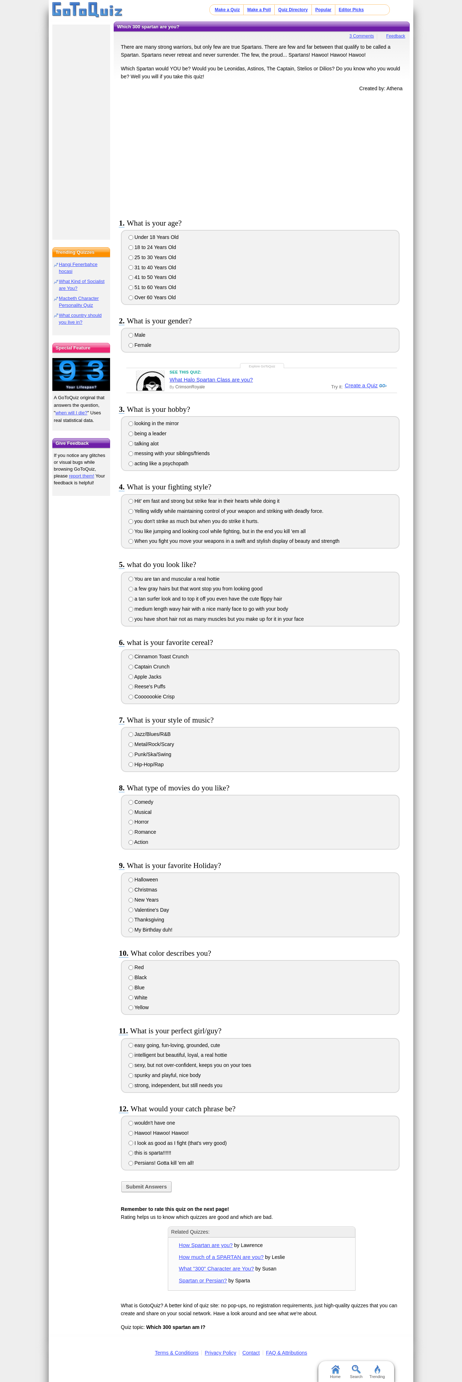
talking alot (143, 443)
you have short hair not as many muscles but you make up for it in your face (216, 619)
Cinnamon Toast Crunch (158, 656)
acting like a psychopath (158, 463)
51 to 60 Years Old (152, 287)
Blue (136, 987)
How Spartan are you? (206, 1245)
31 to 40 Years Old (152, 267)
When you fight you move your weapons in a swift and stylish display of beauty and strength (234, 541)
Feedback (395, 36)
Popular (323, 9)
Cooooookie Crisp (151, 696)
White (138, 997)
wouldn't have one (151, 1123)
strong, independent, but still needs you (175, 1085)
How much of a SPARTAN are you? (221, 1257)
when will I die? (71, 412)
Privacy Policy (220, 1353)
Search (356, 1372)
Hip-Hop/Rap (146, 764)
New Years (143, 900)
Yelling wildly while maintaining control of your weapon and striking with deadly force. (226, 511)
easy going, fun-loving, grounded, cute (174, 1045)
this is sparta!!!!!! (149, 1153)
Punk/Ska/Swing (149, 754)
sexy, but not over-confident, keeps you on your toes (189, 1065)
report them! (81, 476)
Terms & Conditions (177, 1353)
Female (140, 345)
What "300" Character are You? (216, 1268)
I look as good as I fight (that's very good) (177, 1143)
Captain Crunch (149, 667)
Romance (142, 832)
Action (138, 842)
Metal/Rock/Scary (151, 744)
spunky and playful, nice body (164, 1075)
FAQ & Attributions (286, 1353)
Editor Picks (351, 9)
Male (136, 335)
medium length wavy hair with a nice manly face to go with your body (208, 609)
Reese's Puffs (147, 686)
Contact (251, 1353)
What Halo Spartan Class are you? (211, 379)
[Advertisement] (261, 153)
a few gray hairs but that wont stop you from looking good (195, 589)
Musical (140, 812)
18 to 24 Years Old (152, 247)
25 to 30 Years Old (152, 257)
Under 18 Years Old (153, 237)
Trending (377, 1372)
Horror (138, 822)
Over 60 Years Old (152, 297)
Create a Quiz (360, 385)
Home (335, 1372)
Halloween (143, 879)
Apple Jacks (145, 677)
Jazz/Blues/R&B (149, 734)
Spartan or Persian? (203, 1280)
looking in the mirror (153, 423)
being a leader (147, 433)
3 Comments (361, 36)
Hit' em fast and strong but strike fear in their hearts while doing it (204, 501)
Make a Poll (259, 9)
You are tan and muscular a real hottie (174, 579)
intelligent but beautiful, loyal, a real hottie (177, 1055)
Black (137, 977)
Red (136, 967)
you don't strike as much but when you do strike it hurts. (193, 521)
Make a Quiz (227, 9)
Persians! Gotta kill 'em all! (161, 1163)
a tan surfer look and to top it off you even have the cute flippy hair (205, 599)
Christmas (142, 890)
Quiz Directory (293, 9)
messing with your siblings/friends (169, 453)
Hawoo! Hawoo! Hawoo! (158, 1133)
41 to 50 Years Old (152, 277)
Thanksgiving (146, 920)
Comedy (140, 802)
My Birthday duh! (150, 930)
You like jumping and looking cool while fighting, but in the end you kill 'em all (217, 531)
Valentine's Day (148, 910)
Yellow (138, 1007)
